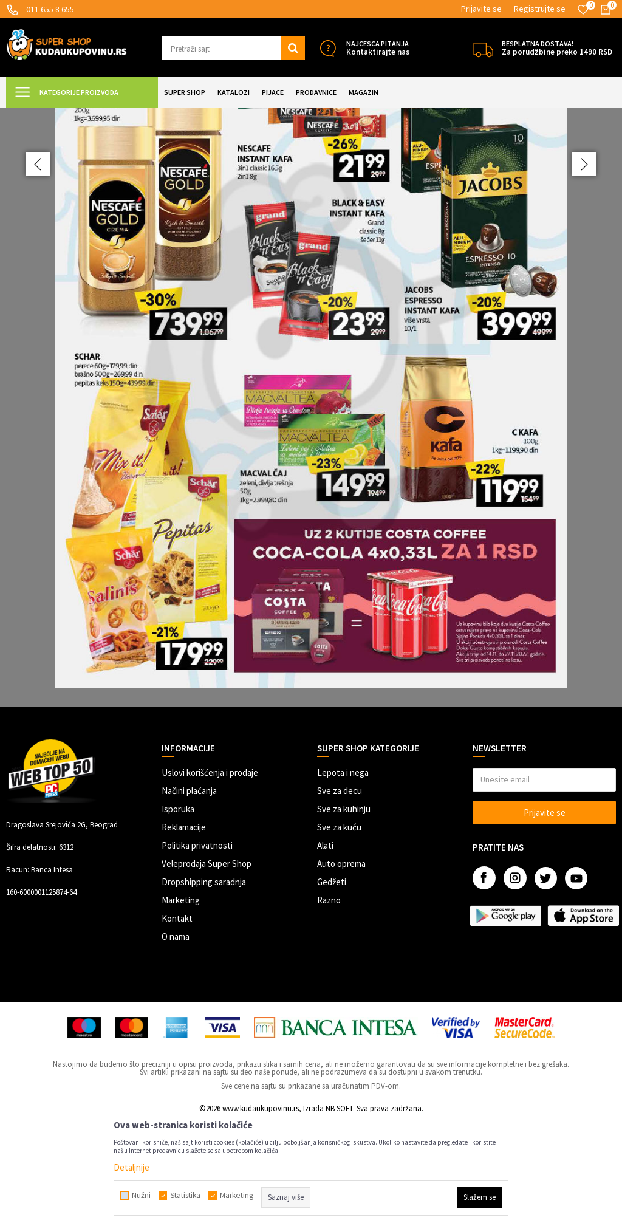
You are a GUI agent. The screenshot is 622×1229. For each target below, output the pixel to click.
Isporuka (178, 916)
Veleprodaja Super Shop (206, 971)
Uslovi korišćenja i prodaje (210, 880)
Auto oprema (341, 971)
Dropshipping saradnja (204, 989)
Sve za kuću (339, 934)
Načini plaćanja (189, 898)
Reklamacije (184, 934)
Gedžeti (331, 989)
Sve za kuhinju (344, 916)
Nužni (141, 1195)
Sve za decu (339, 898)
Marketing (181, 1007)
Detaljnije (131, 1167)
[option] (311, 461)
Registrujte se (540, 8)
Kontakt (177, 1025)
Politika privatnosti (197, 952)
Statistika (185, 1195)
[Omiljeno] (583, 9)
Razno (329, 1007)
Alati (325, 952)
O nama (176, 1044)
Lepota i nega (343, 880)
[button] (233, 48)
